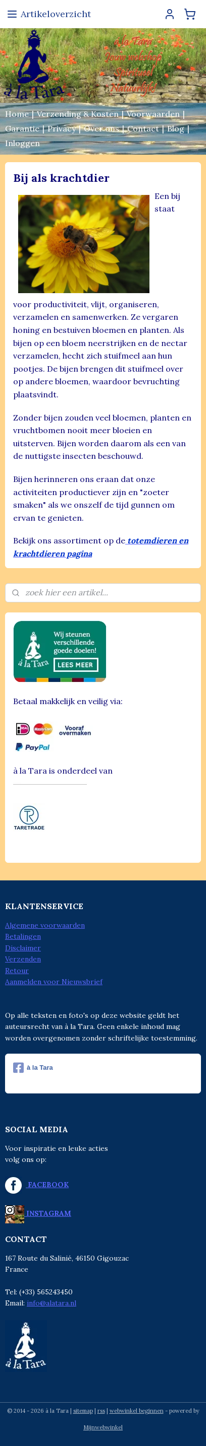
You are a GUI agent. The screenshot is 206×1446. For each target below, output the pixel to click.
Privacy (61, 128)
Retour (17, 970)
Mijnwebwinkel (103, 1427)
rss (101, 1410)
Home (17, 114)
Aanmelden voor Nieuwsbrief (53, 981)
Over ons (101, 128)
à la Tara (33, 1068)
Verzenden (23, 958)
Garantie (22, 128)
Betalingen (23, 936)
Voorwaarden (153, 114)
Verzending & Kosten (78, 114)
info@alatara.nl (51, 1302)
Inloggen (22, 143)
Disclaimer (23, 947)
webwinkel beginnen (137, 1410)
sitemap (83, 1410)
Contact (143, 128)
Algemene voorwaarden (45, 925)
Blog (175, 128)
